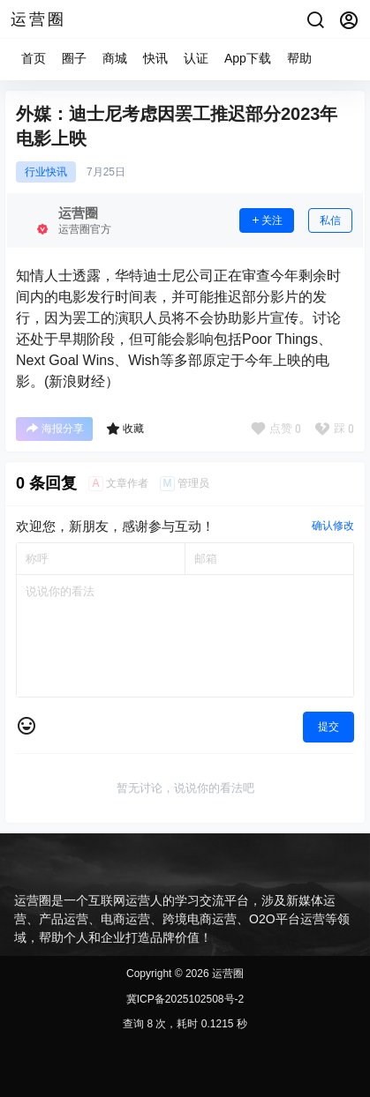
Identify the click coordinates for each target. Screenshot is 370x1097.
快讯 (155, 58)
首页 (33, 58)
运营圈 (226, 973)
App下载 (247, 58)
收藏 (125, 429)
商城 (114, 58)
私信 (330, 220)
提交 (328, 726)
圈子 (74, 58)
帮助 (299, 58)
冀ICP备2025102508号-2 (185, 999)
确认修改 (333, 525)
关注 (267, 220)
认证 (196, 58)
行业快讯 (46, 172)
